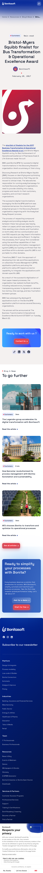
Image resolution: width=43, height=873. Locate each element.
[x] (24, 352)
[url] (14, 352)
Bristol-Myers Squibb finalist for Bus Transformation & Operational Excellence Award (38, 17)
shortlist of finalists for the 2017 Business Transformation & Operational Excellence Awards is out (19, 148)
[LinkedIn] (19, 352)
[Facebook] (29, 352)
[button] (39, 4)
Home (4, 17)
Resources (14, 17)
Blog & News (27, 17)
